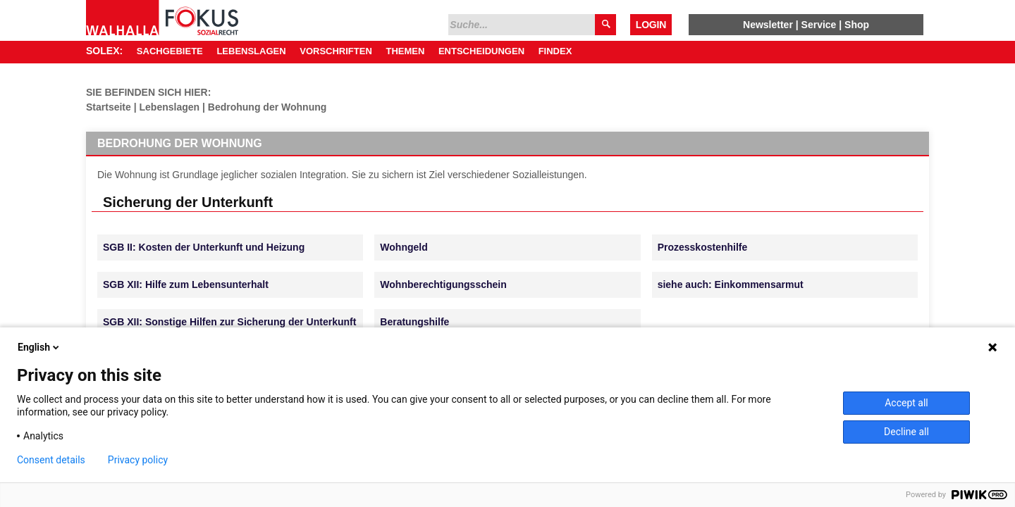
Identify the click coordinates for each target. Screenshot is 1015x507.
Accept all (906, 402)
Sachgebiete (170, 51)
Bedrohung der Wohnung (267, 107)
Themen (405, 51)
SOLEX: (104, 50)
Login (651, 24)
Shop (856, 24)
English (39, 347)
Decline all (906, 431)
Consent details (51, 459)
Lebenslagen (250, 51)
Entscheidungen (481, 51)
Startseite (108, 107)
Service (819, 24)
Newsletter (768, 24)
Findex (555, 51)
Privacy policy (138, 459)
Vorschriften (336, 51)
